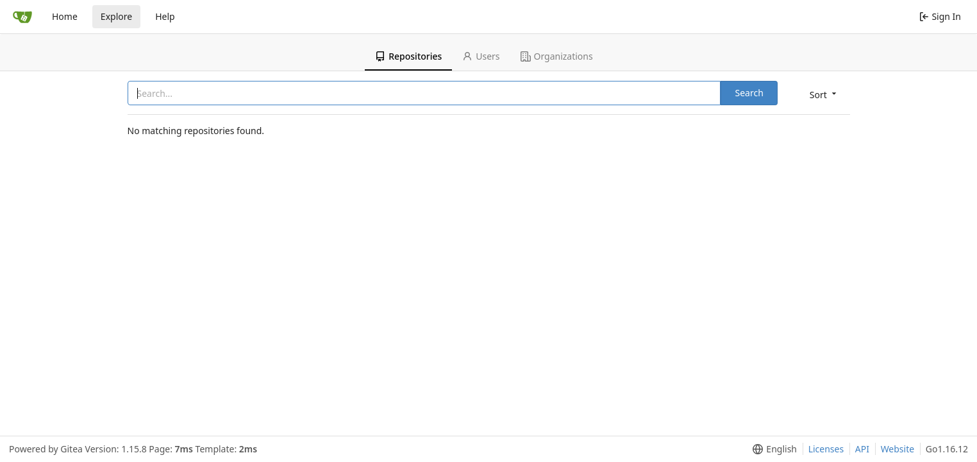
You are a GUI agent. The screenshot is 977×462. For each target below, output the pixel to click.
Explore (116, 16)
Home (65, 16)
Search (749, 93)
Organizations (557, 56)
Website (898, 449)
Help (165, 16)
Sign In (940, 16)
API (862, 449)
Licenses (826, 449)
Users (480, 56)
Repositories (408, 56)
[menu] (824, 94)
